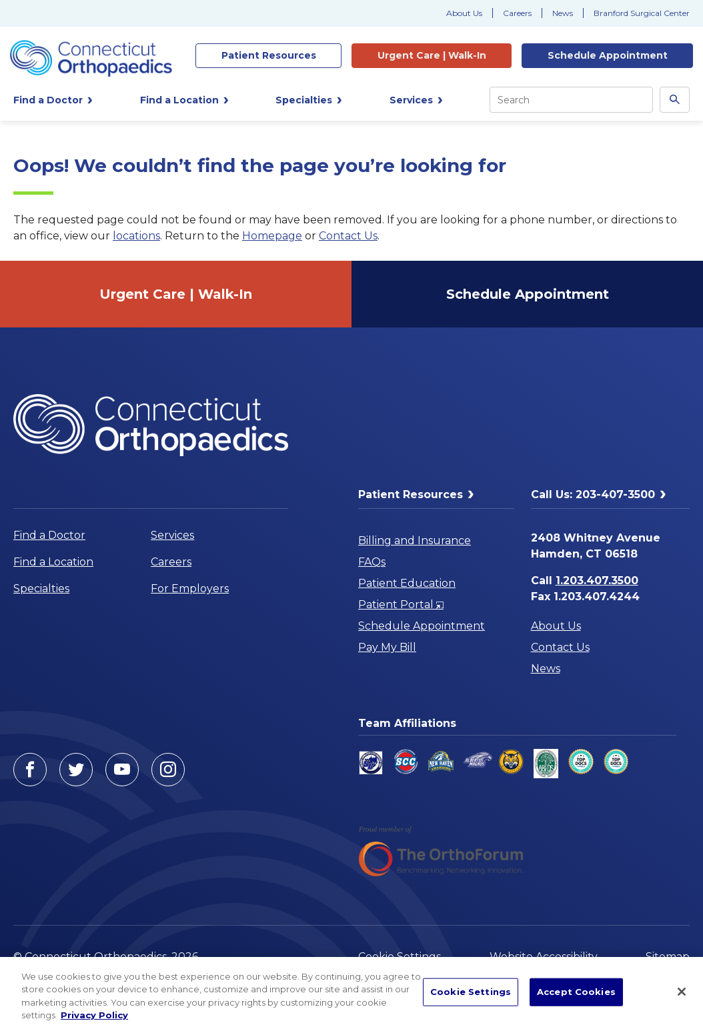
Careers (517, 13)
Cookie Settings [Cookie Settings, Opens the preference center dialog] (470, 991)
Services (172, 535)
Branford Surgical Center (642, 13)
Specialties (41, 588)
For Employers (190, 588)
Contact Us (348, 235)
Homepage (272, 235)
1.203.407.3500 (597, 580)
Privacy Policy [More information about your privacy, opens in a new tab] (94, 1015)
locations (136, 235)
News (562, 13)
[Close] (681, 991)
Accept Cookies (576, 991)
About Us (464, 13)
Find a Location (53, 562)
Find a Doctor (49, 535)
